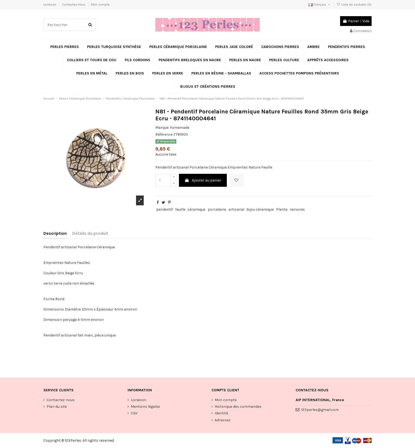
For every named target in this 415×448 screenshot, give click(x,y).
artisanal (236, 209)
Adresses (223, 420)
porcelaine (217, 209)
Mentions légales (145, 406)
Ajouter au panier (202, 180)
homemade (179, 127)
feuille (180, 209)
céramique (196, 209)
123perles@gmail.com (320, 409)
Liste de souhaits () (354, 4)
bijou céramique (260, 209)
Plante (281, 209)
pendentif (164, 209)
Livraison (50, 4)
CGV (134, 413)
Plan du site (57, 406)
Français (319, 4)
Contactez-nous (74, 4)
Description (55, 233)
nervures (297, 209)
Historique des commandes (238, 406)
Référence (164, 134)
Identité (221, 413)
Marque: (162, 127)
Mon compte (100, 4)
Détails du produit (90, 233)
